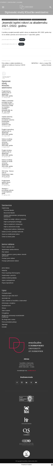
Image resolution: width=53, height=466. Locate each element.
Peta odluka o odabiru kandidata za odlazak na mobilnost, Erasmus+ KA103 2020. (13, 65)
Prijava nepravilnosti (7, 283)
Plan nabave (5, 252)
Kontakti (4, 327)
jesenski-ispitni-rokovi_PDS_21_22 (10, 39)
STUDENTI (3, 2)
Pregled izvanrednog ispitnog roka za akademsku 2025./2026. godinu (8, 132)
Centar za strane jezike (8, 236)
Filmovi (4, 308)
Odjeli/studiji (5, 208)
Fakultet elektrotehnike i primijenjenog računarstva (15, 216)
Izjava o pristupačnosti (8, 280)
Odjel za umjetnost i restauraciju (13, 224)
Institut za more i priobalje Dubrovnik (12, 231)
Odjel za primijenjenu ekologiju (12, 222)
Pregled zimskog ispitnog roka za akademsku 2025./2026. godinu (7, 152)
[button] (3, 7)
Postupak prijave (6, 293)
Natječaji (4, 270)
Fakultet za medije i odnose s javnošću (15, 219)
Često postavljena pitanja (9, 322)
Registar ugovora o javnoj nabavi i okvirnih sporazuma (14, 255)
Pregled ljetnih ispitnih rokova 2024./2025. (6, 182)
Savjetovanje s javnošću (9, 275)
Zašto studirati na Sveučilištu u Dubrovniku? (14, 300)
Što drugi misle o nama (8, 319)
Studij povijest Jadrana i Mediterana (14, 229)
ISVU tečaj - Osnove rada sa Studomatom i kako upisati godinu (8, 173)
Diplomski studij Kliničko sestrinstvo (26, 12)
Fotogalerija (5, 313)
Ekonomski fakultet (9, 213)
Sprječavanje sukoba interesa (10, 249)
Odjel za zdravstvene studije (25, 19)
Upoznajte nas (6, 298)
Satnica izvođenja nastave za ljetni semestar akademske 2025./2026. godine (7, 142)
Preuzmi (22, 39)
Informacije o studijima (8, 303)
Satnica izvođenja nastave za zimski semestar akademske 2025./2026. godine (7, 163)
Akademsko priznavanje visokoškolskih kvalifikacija (13, 316)
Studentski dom (6, 305)
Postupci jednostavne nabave (10, 261)
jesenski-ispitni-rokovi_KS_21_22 (9, 44)
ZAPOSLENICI (12, 2)
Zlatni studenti (6, 310)
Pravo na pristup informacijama (11, 273)
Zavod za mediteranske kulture (11, 234)
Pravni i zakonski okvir (8, 247)
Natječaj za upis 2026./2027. (10, 295)
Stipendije (4, 324)
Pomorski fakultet (9, 210)
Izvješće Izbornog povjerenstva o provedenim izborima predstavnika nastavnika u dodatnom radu (8, 120)
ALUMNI (19, 2)
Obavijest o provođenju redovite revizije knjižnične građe (7, 191)
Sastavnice (7, 205)
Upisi (4, 290)
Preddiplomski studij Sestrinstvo (39, 19)
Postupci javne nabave (8, 258)
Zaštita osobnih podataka (9, 278)
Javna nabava (8, 244)
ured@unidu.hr (32, 370)
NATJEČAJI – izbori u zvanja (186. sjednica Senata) (41, 64)
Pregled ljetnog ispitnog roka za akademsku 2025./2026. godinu (7, 93)
